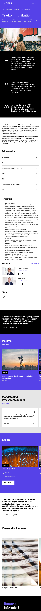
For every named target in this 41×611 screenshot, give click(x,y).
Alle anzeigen (5, 344)
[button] (20, 157)
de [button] (33, 3)
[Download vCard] (22, 274)
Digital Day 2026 (8, 468)
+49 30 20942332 (22, 280)
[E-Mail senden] (18, 274)
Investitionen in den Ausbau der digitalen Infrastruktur (17, 377)
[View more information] (34, 423)
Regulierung (16, 9)
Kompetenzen (9, 9)
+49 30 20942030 (22, 270)
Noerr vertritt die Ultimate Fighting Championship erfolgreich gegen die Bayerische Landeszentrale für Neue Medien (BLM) (19, 416)
